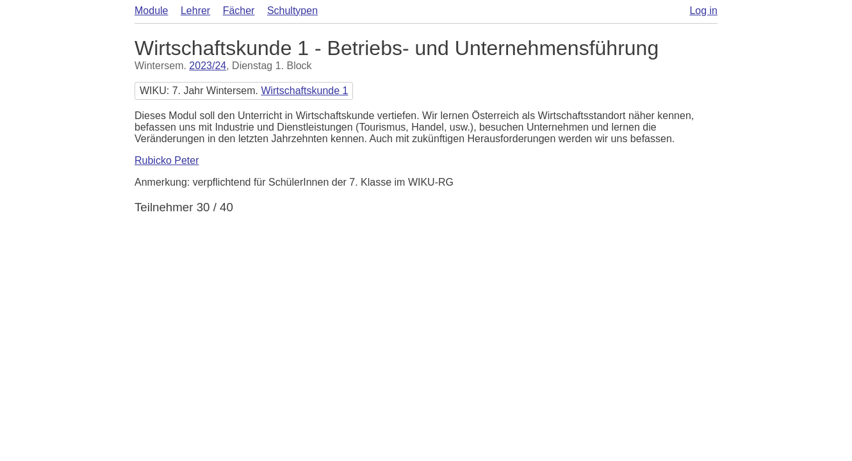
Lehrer (195, 10)
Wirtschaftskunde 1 (304, 90)
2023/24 (207, 65)
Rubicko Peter (167, 160)
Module (151, 10)
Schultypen (292, 10)
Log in (703, 10)
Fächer (239, 10)
